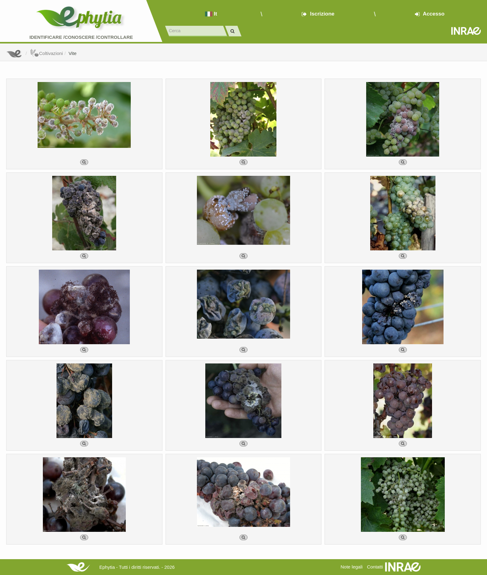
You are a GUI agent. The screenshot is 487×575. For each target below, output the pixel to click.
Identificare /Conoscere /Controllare (81, 37)
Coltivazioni (46, 53)
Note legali (351, 566)
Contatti (375, 566)
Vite (73, 53)
